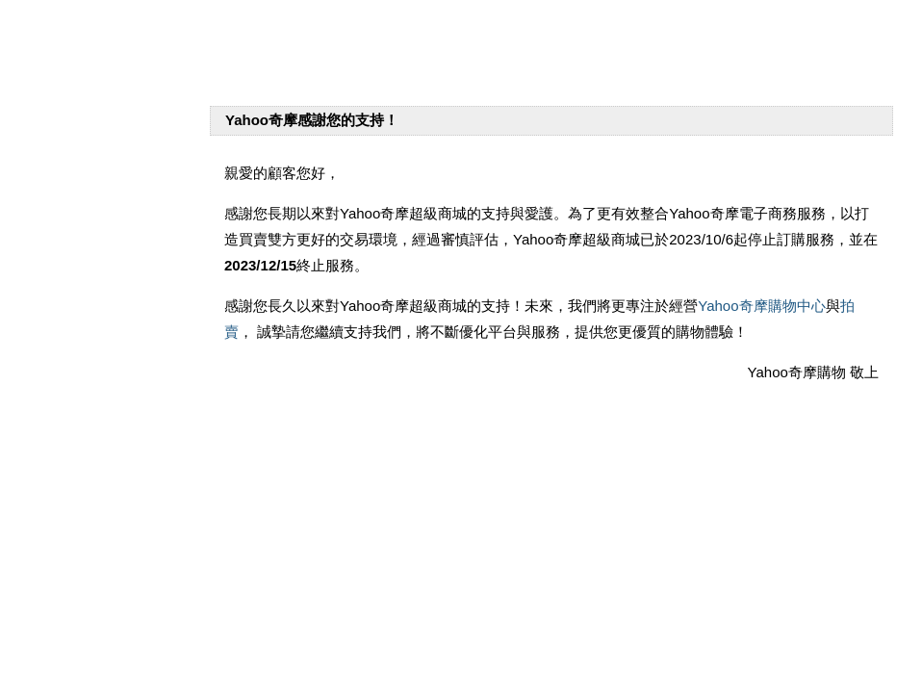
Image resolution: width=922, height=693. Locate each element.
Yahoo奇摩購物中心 (761, 305)
